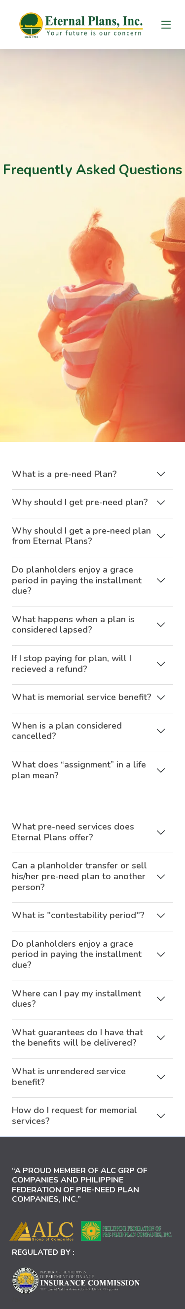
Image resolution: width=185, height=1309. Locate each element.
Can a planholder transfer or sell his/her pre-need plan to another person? (79, 883)
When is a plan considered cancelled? (67, 738)
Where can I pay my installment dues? (76, 1005)
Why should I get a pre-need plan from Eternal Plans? (81, 543)
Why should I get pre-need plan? (80, 509)
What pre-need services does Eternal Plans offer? (73, 839)
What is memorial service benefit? (81, 704)
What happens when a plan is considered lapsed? (73, 632)
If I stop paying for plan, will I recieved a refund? (71, 671)
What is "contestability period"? (78, 922)
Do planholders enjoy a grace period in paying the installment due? (77, 587)
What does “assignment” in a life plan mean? (79, 777)
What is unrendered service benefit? (69, 1084)
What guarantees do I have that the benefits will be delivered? (77, 1044)
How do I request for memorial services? (74, 1123)
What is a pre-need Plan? (64, 481)
